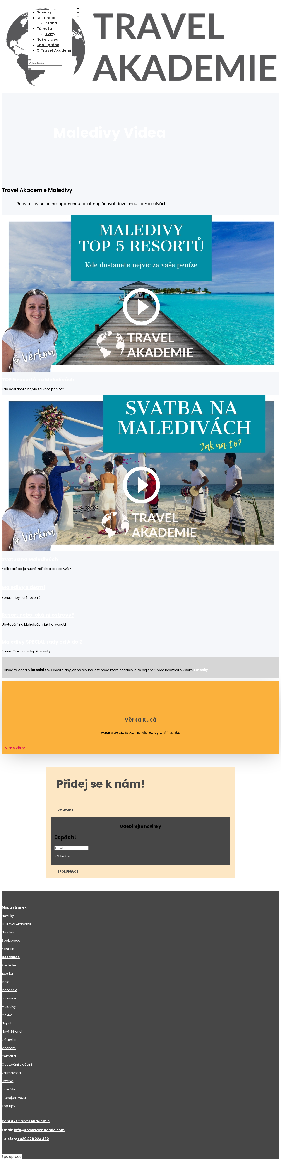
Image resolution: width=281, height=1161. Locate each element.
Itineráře (8, 1070)
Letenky (8, 1062)
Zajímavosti (11, 1054)
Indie (5, 963)
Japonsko (9, 980)
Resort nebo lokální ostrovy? (38, 596)
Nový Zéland (12, 1013)
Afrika (51, 23)
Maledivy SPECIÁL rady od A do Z (42, 623)
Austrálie (9, 946)
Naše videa (47, 39)
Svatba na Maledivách (30, 540)
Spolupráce (48, 44)
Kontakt (66, 792)
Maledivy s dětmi (23, 568)
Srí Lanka (9, 1021)
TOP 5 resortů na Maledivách (38, 361)
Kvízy (50, 34)
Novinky (44, 12)
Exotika (7, 955)
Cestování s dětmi (17, 1046)
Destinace (47, 17)
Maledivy (9, 988)
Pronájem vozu (14, 1079)
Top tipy (8, 1087)
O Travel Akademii (54, 50)
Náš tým (8, 913)
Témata (44, 28)
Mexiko (7, 996)
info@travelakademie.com (39, 1111)
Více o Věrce (15, 729)
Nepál (6, 1004)
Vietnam (9, 1029)
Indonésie (9, 971)
